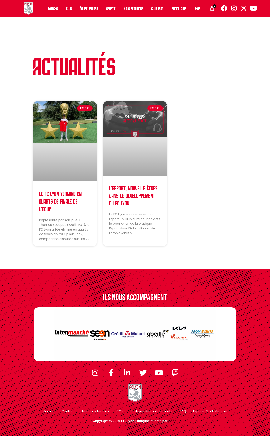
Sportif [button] (111, 8)
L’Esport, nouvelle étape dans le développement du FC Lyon (133, 195)
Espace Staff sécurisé (210, 411)
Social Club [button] (179, 8)
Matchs (53, 8)
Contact (68, 411)
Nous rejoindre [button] (133, 8)
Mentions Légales (95, 411)
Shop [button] (197, 8)
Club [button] (69, 8)
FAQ (183, 411)
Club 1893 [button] (157, 8)
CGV (119, 411)
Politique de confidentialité (152, 411)
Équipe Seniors (89, 8)
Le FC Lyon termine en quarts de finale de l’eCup (60, 201)
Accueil (48, 411)
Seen (172, 421)
